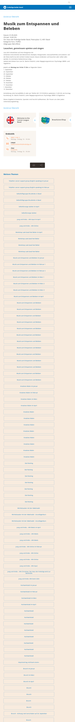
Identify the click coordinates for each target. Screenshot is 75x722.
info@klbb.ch (7, 618)
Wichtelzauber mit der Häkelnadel (14, 311)
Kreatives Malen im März (37, 266)
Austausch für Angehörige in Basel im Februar (37, 413)
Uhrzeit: (7, 37)
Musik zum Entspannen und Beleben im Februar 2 (60, 213)
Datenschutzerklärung (16, 718)
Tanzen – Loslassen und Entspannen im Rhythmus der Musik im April (14, 541)
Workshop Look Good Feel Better (14, 205)
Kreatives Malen (14, 273)
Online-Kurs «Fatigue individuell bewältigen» (37, 576)
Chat (9, 659)
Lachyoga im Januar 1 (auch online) (61, 470)
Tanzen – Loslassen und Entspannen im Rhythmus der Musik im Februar (37, 530)
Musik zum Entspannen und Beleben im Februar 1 (37, 213)
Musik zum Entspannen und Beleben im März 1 (14, 221)
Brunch (37, 382)
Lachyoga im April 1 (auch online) (60, 485)
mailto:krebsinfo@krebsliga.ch (21, 144)
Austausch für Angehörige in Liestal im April (60, 447)
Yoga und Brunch (14, 405)
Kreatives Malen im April (60, 266)
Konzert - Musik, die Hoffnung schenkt (14, 569)
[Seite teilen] (41, 165)
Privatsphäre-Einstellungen (11, 627)
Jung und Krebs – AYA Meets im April (14, 319)
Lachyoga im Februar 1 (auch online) (37, 477)
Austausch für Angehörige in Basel (14, 422)
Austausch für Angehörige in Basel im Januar (14, 413)
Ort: (5, 39)
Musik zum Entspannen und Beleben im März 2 (37, 221)
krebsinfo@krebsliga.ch (15, 655)
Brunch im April (14, 382)
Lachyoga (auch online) (37, 492)
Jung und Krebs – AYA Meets (37, 319)
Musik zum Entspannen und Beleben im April (14, 229)
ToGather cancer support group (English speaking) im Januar (14, 181)
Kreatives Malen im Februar (14, 266)
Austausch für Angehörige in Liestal (14, 455)
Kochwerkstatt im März (60, 345)
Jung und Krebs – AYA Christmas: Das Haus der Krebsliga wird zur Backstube (37, 335)
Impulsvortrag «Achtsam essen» (14, 374)
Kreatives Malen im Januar (60, 258)
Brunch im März (60, 374)
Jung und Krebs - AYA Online (37, 326)
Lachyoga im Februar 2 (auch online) (60, 477)
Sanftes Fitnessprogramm (37, 405)
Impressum (6, 718)
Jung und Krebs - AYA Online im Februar (14, 326)
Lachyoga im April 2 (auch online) (14, 492)
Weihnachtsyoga (60, 521)
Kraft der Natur (61, 569)
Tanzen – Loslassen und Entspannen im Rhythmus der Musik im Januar (14, 530)
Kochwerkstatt (37, 352)
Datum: (6, 35)
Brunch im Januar (37, 374)
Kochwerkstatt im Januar (14, 345)
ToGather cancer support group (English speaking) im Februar (37, 181)
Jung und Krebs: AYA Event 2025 (60, 336)
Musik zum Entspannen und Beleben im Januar (14, 213)
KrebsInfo (14, 150)
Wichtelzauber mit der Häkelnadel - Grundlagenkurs (37, 311)
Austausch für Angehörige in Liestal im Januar (60, 437)
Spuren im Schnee (37, 569)
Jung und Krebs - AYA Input (14, 336)
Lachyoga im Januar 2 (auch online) (14, 477)
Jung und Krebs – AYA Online (37, 197)
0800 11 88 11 (15, 137)
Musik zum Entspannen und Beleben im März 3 (60, 221)
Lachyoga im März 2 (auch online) (37, 485)
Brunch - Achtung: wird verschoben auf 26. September (60, 389)
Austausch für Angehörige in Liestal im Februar (14, 447)
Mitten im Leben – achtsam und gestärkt (14, 576)
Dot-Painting (61, 288)
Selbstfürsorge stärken (60, 190)
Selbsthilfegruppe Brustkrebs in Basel (60, 182)
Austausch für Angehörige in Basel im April (60, 413)
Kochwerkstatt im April (14, 352)
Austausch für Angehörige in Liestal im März (37, 447)
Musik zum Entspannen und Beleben (31, 26)
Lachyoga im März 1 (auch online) (14, 485)
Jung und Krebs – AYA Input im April (14, 197)
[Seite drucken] (34, 165)
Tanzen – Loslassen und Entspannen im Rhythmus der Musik (37, 541)
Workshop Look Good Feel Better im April (60, 197)
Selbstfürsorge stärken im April (37, 190)
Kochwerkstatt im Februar (37, 345)
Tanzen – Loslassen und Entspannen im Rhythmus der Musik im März (60, 530)
